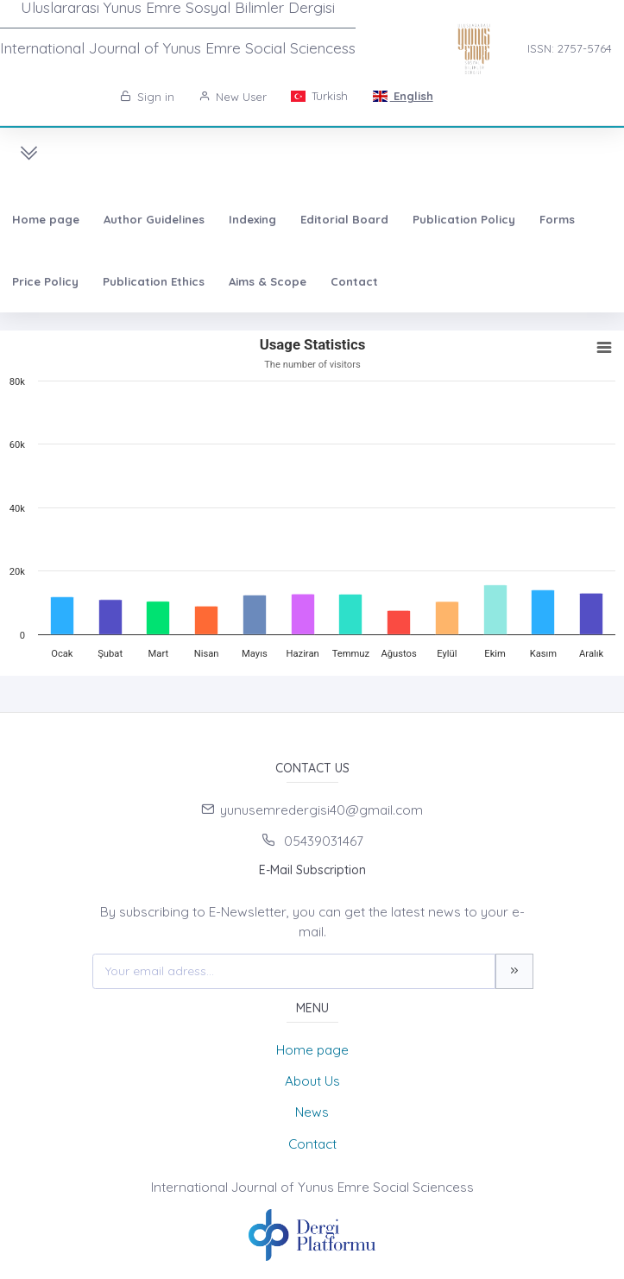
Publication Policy (464, 219)
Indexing (252, 219)
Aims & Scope (267, 281)
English (402, 96)
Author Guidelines (154, 219)
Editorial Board (344, 219)
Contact (354, 281)
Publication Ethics (154, 281)
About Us (312, 1081)
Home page (45, 219)
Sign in (147, 97)
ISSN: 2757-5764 (569, 48)
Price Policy (45, 281)
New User (233, 97)
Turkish (319, 96)
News (312, 1112)
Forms (557, 219)
